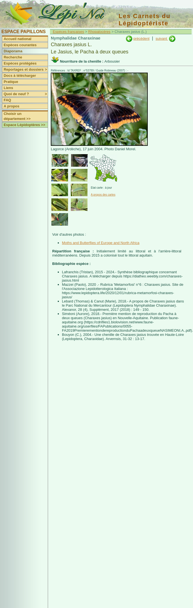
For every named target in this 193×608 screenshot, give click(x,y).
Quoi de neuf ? (26, 94)
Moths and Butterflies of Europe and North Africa (100, 243)
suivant (162, 38)
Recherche (13, 57)
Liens (8, 88)
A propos (11, 106)
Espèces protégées (20, 63)
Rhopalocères (99, 31)
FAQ (7, 100)
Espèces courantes (20, 45)
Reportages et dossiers (26, 69)
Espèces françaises (68, 31)
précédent (141, 38)
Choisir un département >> (17, 116)
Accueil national (17, 39)
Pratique (11, 82)
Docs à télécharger (20, 75)
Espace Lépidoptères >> (24, 125)
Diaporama (13, 51)
